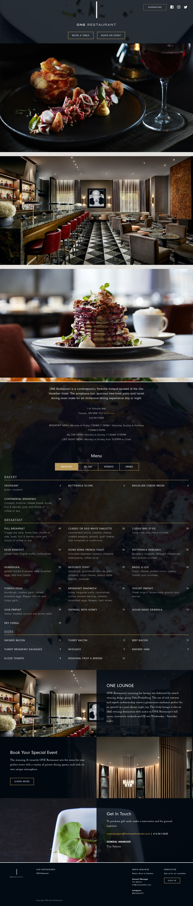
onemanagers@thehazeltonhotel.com (128, 833)
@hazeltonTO (137, 893)
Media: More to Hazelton (142, 873)
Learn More (22, 781)
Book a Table (80, 35)
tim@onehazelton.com (141, 885)
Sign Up (172, 880)
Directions (109, 413)
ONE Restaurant (42, 873)
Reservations (155, 7)
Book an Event (111, 35)
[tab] (66, 466)
